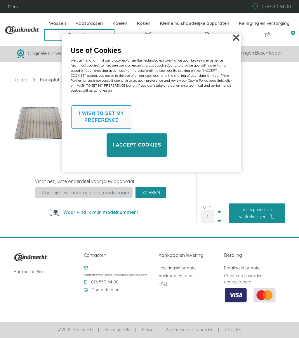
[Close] (236, 37)
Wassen (57, 23)
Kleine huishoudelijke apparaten (194, 23)
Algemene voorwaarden (189, 329)
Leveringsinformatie (178, 268)
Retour (148, 329)
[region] (151, 103)
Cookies (233, 329)
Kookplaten (52, 80)
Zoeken (151, 193)
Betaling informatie (242, 268)
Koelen (119, 23)
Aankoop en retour (177, 275)
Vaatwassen (89, 23)
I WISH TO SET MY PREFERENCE (101, 116)
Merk (13, 6)
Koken (143, 23)
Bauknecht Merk (29, 271)
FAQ (163, 283)
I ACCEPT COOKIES (137, 144)
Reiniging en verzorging (264, 23)
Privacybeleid (118, 329)
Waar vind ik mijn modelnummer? (100, 212)
